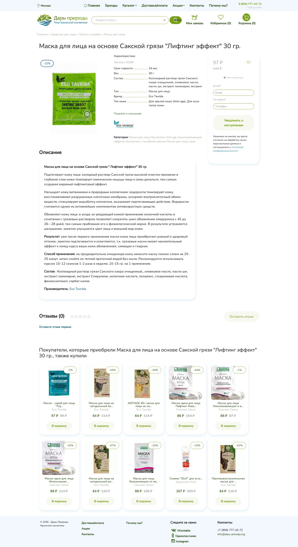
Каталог (128, 5)
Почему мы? (218, 5)
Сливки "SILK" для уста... (186, 478)
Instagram (180, 541)
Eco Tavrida (78, 289)
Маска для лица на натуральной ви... (101, 404)
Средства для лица (63, 34)
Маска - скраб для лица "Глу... (59, 404)
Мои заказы (194, 23)
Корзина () (247, 23)
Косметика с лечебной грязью (146, 141)
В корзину (59, 426)
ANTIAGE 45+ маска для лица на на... (144, 404)
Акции (177, 5)
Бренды (111, 5)
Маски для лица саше (181, 141)
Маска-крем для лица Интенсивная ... (59, 480)
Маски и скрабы (90, 34)
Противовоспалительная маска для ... (228, 480)
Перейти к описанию (127, 113)
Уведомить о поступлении (233, 123)
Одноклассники (183, 536)
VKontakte (180, 531)
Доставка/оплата (155, 5)
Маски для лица (114, 34)
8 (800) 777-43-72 (250, 4)
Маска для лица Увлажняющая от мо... (143, 480)
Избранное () (220, 23)
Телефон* (219, 99)
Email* (217, 86)
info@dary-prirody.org (231, 534)
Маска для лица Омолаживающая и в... (228, 404)
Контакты (197, 5)
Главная (42, 34)
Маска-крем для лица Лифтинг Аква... (186, 404)
